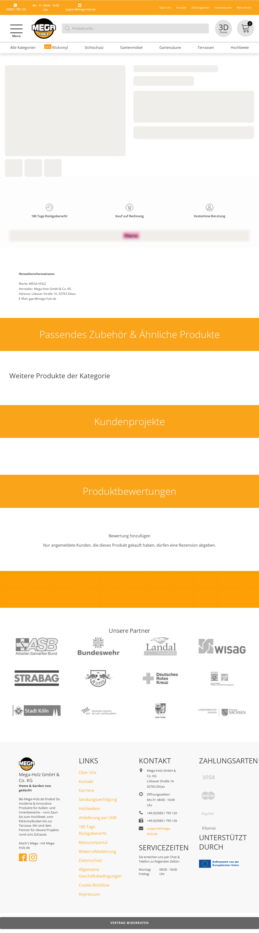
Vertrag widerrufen (129, 923)
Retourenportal (93, 842)
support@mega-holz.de (80, 9)
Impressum (89, 894)
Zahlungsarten (200, 7)
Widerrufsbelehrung (97, 851)
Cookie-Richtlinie (94, 885)
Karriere (86, 790)
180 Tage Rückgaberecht (92, 830)
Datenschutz (90, 860)
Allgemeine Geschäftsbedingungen (100, 873)
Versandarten (223, 7)
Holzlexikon (89, 808)
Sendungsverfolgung (98, 799)
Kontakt (181, 7)
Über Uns (165, 7)
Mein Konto (244, 7)
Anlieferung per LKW (98, 817)
